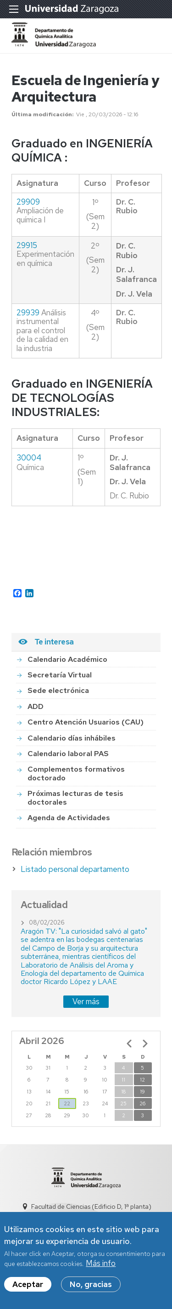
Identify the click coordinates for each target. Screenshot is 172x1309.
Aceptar (27, 1285)
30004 (29, 458)
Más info (101, 1265)
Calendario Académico (67, 659)
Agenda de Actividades (69, 817)
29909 (28, 202)
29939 (28, 313)
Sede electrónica (58, 690)
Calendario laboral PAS (68, 753)
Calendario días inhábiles (72, 738)
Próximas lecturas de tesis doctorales (75, 797)
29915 (27, 245)
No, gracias (91, 1285)
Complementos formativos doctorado (76, 773)
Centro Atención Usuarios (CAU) (86, 722)
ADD (36, 706)
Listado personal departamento (75, 869)
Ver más (86, 1001)
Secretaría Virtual (60, 675)
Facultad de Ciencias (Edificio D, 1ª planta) (91, 1206)
